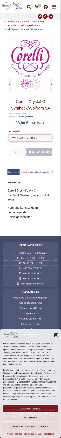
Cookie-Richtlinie (14, 434)
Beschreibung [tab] (13, 172)
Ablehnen (30, 417)
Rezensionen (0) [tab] (47, 172)
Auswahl (14, 131)
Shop (18, 21)
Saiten (27, 21)
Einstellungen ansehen (31, 426)
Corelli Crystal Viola (28, 25)
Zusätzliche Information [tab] (29, 172)
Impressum (49, 434)
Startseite (9, 21)
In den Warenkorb (40, 152)
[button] (56, 335)
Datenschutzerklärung (32, 434)
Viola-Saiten (38, 21)
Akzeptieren (30, 408)
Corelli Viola (10, 25)
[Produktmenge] (16, 152)
